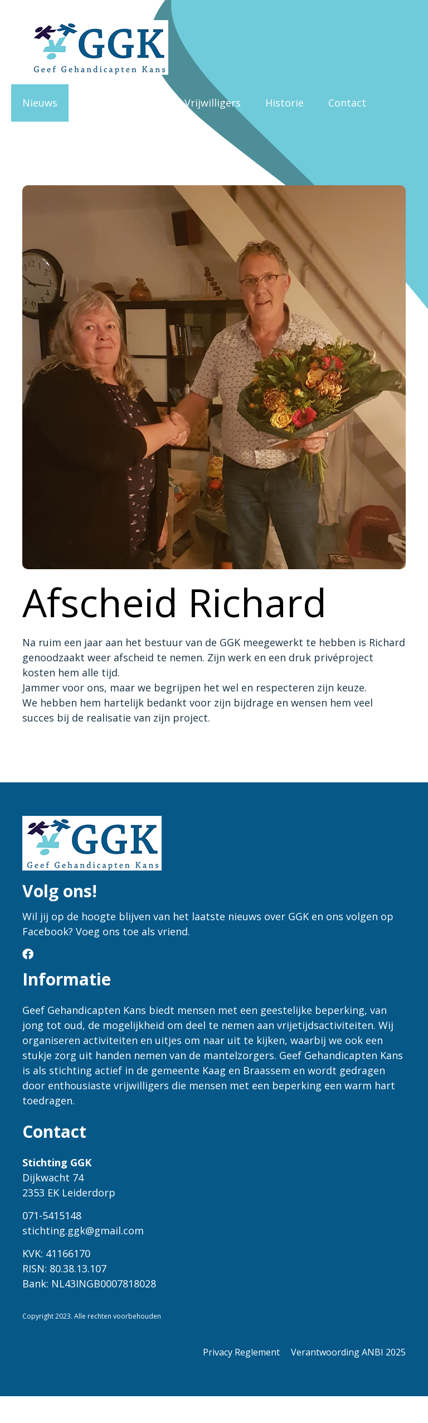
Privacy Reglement (241, 1352)
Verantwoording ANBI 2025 (348, 1352)
